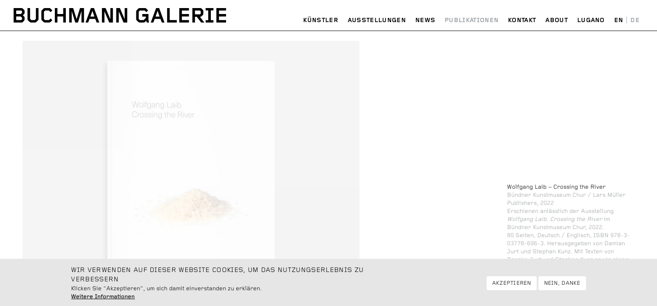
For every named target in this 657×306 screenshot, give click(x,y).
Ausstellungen (377, 20)
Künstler (320, 20)
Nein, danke (562, 286)
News (425, 20)
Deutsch (635, 20)
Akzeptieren (511, 286)
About (556, 20)
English (618, 20)
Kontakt (522, 20)
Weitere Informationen (103, 299)
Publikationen (471, 20)
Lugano (591, 20)
